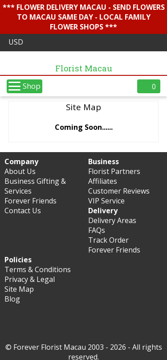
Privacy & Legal (29, 279)
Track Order (108, 240)
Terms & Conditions (37, 269)
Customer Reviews (119, 191)
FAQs (96, 230)
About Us (20, 171)
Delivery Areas (112, 220)
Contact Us (22, 210)
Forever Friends (30, 201)
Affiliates (102, 181)
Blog (12, 299)
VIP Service (106, 201)
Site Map (19, 289)
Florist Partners (114, 171)
